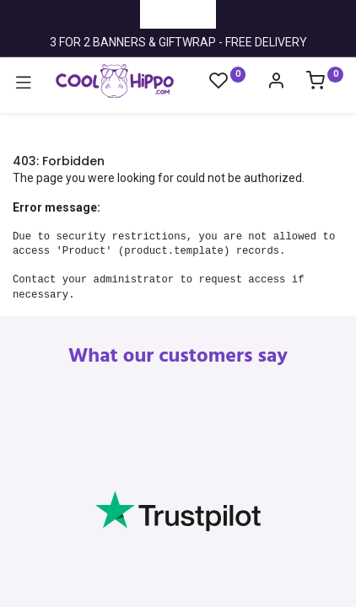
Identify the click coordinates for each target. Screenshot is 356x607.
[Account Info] (276, 82)
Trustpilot (178, 13)
